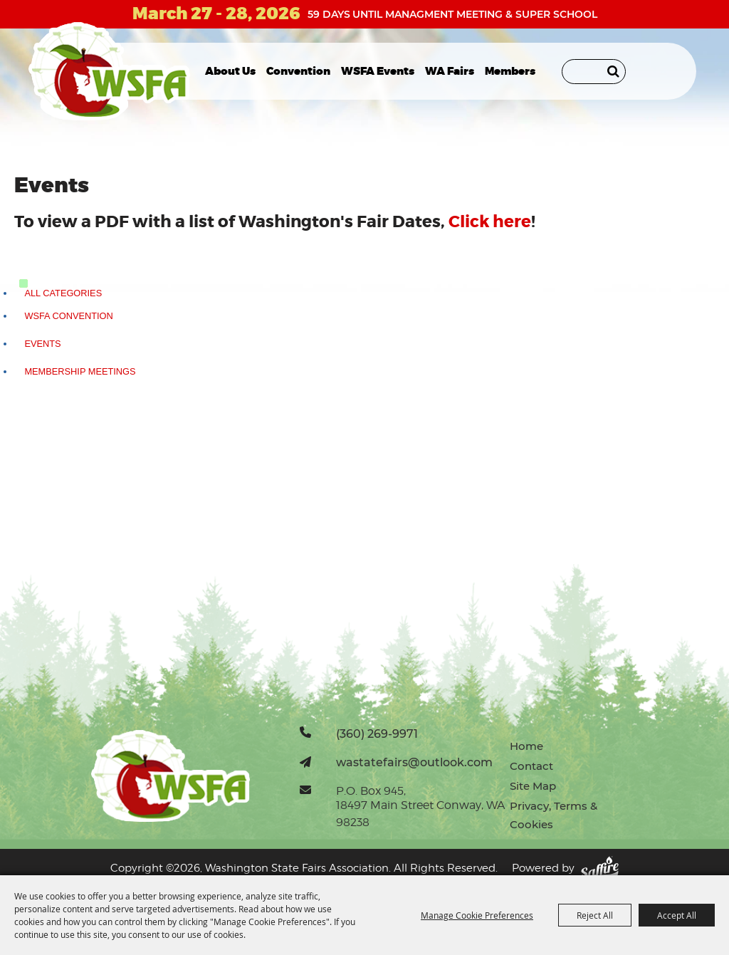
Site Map (533, 786)
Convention (298, 71)
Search (613, 71)
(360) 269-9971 (377, 733)
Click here (490, 222)
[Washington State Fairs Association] (109, 71)
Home (526, 746)
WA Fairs (449, 71)
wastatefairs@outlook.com (414, 762)
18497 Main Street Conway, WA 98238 (420, 813)
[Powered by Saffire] (599, 868)
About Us (230, 71)
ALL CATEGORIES (63, 293)
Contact (531, 766)
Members (510, 71)
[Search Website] (594, 71)
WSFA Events (377, 71)
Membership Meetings (79, 371)
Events (42, 343)
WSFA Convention (68, 315)
